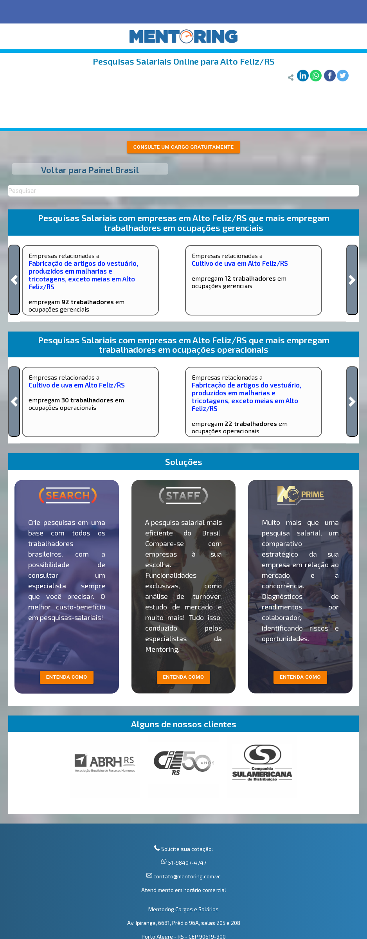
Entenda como (300, 677)
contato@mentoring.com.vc (186, 876)
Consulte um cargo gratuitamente (183, 147)
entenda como (66, 677)
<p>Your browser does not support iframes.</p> (183, 774)
